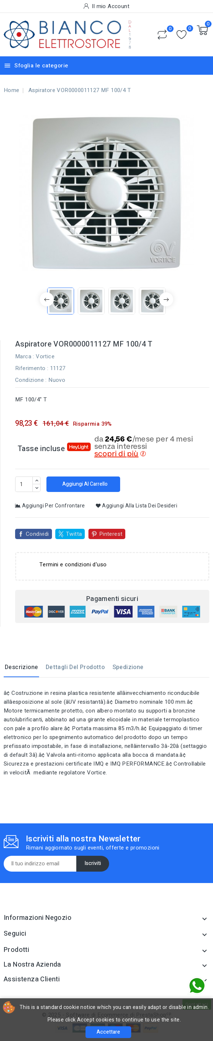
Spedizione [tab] (128, 667)
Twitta (74, 534)
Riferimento (30, 368)
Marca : (24, 356)
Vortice (45, 356)
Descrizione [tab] (21, 667)
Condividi (37, 534)
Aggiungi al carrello (84, 484)
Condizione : (31, 380)
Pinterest (111, 534)
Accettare (108, 1032)
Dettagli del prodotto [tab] (75, 667)
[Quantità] (24, 484)
